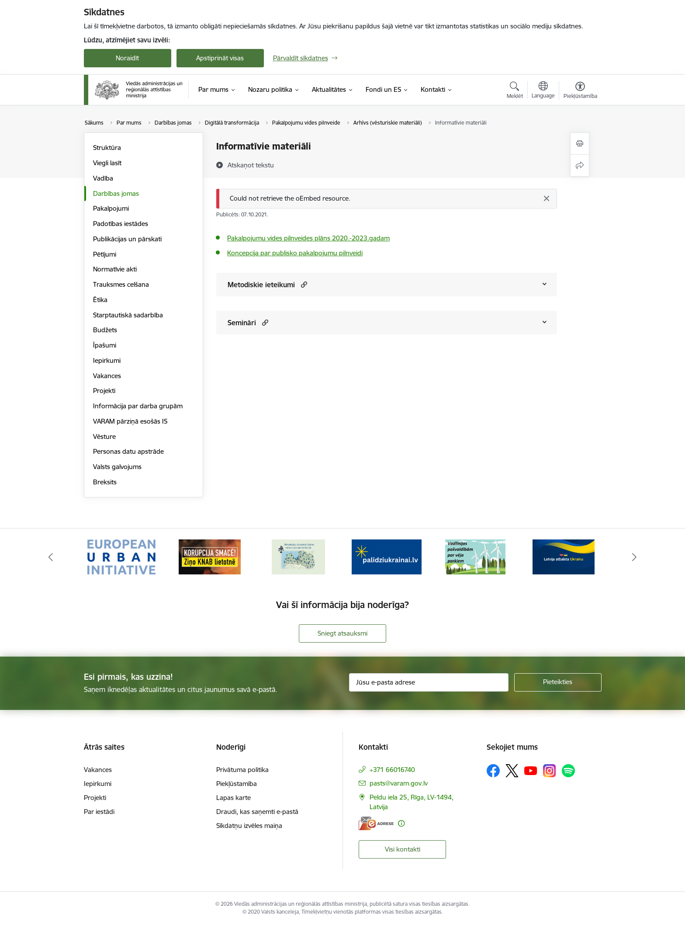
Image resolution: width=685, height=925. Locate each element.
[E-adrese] (376, 823)
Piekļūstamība (236, 783)
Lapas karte (233, 797)
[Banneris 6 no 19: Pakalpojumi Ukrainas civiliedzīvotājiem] (564, 556)
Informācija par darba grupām (138, 406)
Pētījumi (104, 254)
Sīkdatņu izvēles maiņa (249, 825)
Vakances (107, 376)
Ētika (100, 300)
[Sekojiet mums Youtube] (530, 770)
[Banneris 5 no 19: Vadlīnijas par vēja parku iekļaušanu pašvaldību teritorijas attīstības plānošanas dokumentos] (475, 556)
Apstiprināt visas (220, 58)
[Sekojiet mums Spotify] (568, 770)
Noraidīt (127, 58)
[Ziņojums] (386, 199)
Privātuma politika (242, 769)
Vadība (103, 178)
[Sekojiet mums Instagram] (549, 770)
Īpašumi (104, 345)
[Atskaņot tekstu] (251, 165)
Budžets (105, 330)
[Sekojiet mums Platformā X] (512, 770)
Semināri (242, 322)
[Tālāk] (634, 557)
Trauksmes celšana (121, 284)
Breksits (105, 482)
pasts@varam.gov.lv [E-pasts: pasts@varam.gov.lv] (399, 783)
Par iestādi (99, 811)
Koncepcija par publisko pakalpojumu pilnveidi (295, 253)
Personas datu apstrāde (128, 451)
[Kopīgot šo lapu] (580, 165)
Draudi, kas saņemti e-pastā (257, 811)
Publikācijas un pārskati (127, 239)
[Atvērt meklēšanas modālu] (514, 91)
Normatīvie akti (115, 269)
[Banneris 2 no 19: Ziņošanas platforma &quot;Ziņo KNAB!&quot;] (210, 556)
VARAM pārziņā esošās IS (130, 421)
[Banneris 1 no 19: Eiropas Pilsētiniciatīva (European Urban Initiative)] (121, 556)
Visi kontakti (402, 849)
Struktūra (107, 147)
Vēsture (104, 436)
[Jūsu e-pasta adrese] (429, 682)
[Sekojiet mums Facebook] (493, 770)
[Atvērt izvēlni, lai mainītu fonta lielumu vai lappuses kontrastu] (580, 91)
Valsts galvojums (117, 466)
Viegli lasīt (107, 163)
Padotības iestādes (120, 223)
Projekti (104, 390)
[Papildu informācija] (401, 823)
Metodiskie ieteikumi (261, 284)
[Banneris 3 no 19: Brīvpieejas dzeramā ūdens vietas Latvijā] (298, 556)
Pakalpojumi (111, 208)
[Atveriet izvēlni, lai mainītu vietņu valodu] (543, 91)
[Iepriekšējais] (50, 557)
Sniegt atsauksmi (342, 633)
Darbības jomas (116, 193)
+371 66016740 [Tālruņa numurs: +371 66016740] (392, 769)
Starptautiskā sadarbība (128, 315)
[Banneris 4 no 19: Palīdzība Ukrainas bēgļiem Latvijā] (387, 556)
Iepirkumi (107, 360)
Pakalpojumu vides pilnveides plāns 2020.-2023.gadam (308, 238)
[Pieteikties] (558, 682)
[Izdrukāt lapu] (580, 143)
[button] (303, 284)
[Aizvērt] (546, 198)
